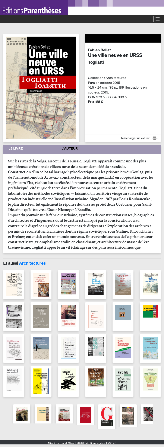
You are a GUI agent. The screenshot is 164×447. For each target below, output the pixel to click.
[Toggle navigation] (157, 19)
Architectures (32, 263)
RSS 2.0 (111, 443)
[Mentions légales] (95, 443)
